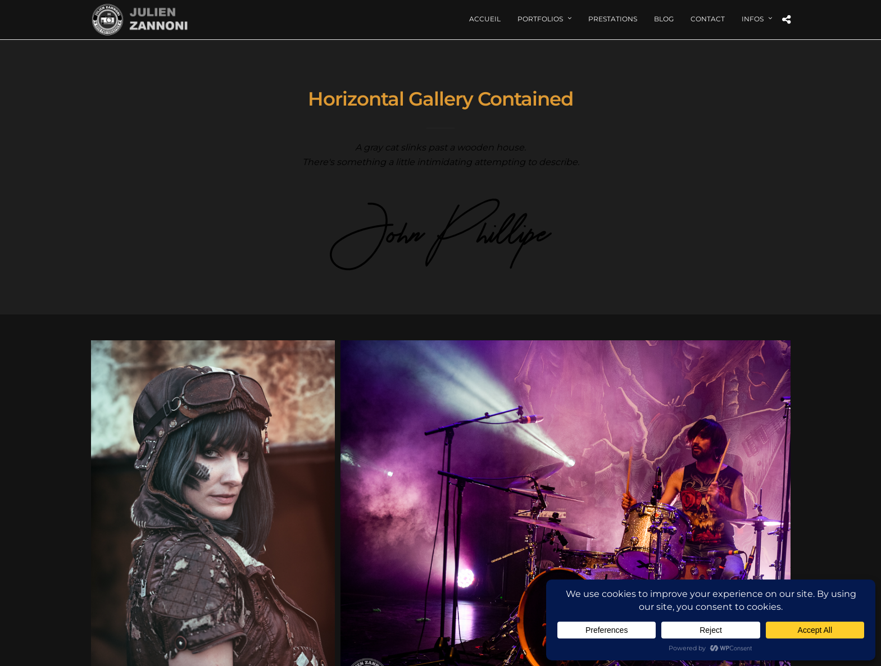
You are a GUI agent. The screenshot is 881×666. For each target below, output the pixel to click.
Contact (708, 19)
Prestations (612, 19)
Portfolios (540, 19)
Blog (664, 19)
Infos (753, 19)
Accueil (485, 19)
